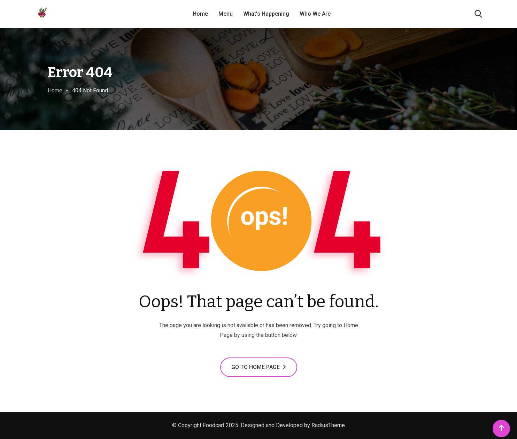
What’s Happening (266, 13)
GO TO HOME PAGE (258, 367)
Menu (225, 13)
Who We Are (315, 13)
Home (200, 13)
